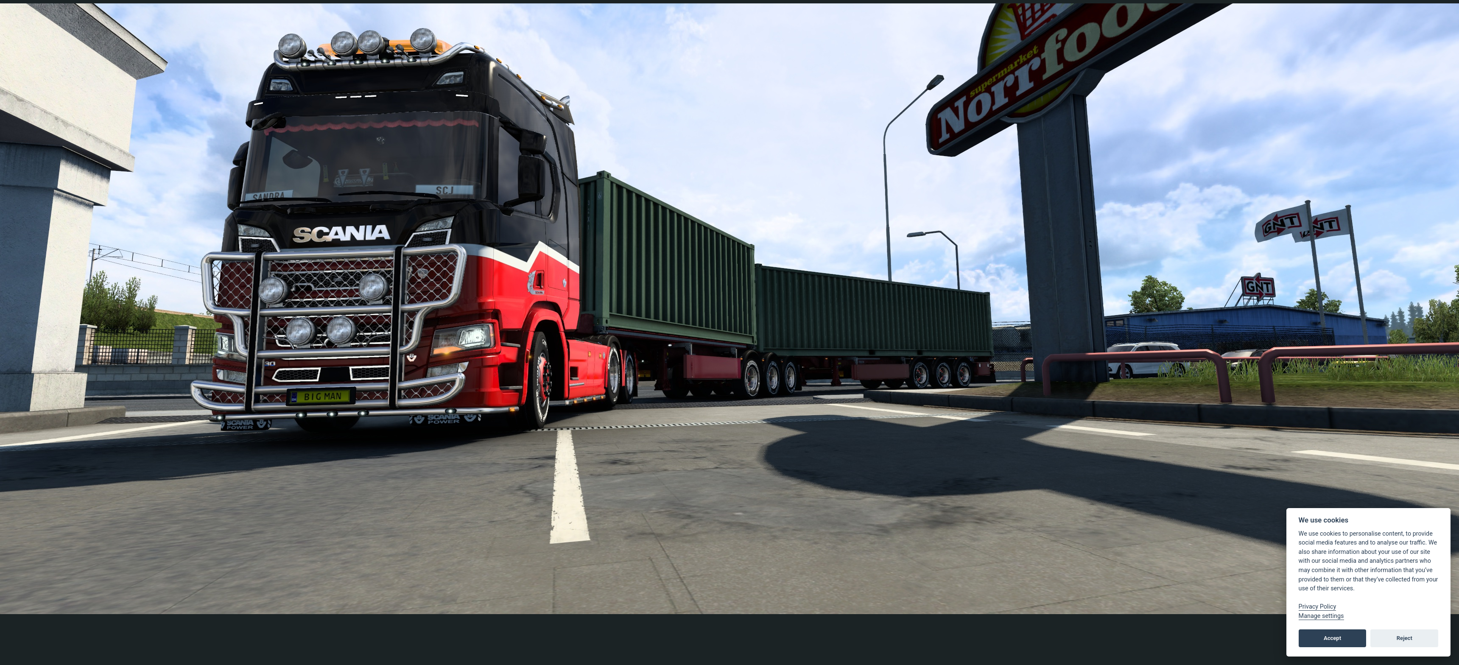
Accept (1332, 638)
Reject (1404, 638)
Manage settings (1321, 616)
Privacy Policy (1317, 606)
